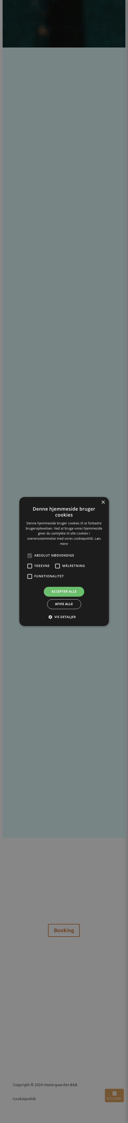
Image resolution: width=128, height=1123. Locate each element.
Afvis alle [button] (64, 604)
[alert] (64, 561)
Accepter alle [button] (63, 591)
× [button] (103, 502)
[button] (64, 617)
